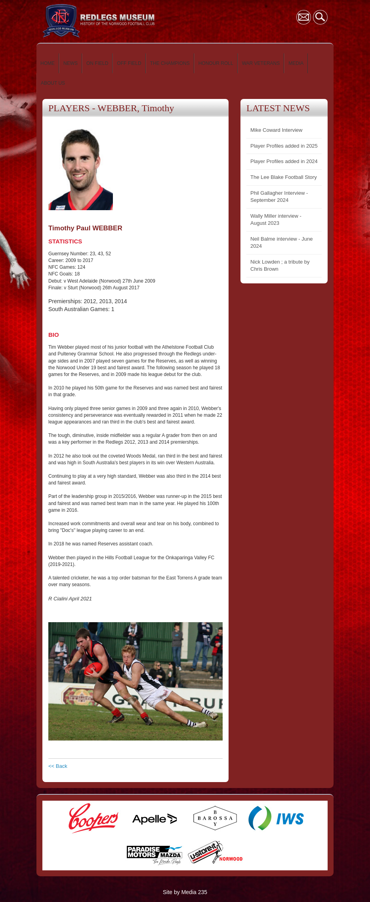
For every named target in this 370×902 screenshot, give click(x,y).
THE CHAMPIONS (170, 63)
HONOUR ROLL (215, 63)
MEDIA (295, 63)
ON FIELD (97, 63)
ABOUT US (53, 83)
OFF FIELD (129, 63)
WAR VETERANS (261, 63)
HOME (47, 63)
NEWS (70, 63)
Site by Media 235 (185, 892)
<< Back (57, 766)
